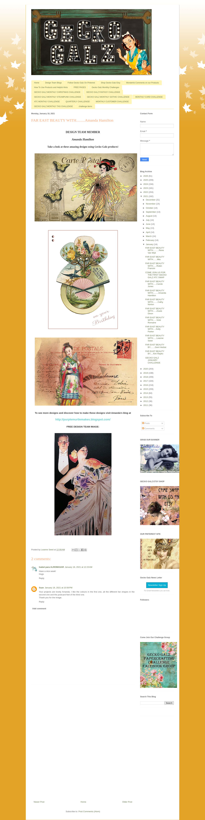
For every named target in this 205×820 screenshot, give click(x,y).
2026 (146, 176)
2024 (146, 184)
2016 (146, 385)
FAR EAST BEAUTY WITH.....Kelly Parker (154, 329)
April (148, 232)
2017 (146, 381)
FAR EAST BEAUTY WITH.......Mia (154, 258)
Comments (148, 428)
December (151, 200)
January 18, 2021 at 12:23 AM (78, 567)
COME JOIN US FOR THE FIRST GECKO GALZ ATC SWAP (156, 275)
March (149, 236)
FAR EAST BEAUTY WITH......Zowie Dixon (154, 311)
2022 (146, 192)
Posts (146, 423)
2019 (146, 373)
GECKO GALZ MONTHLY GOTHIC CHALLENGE (108, 97)
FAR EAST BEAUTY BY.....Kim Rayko (154, 352)
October (150, 208)
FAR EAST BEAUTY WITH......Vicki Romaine (154, 320)
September (151, 212)
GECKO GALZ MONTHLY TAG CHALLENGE (53, 106)
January (150, 244)
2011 (146, 405)
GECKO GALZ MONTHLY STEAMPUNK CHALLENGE (57, 97)
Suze (41, 587)
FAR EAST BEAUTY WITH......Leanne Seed (154, 338)
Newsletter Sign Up (157, 585)
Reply (41, 578)
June (148, 224)
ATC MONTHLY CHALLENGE (47, 101)
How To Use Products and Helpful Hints (51, 87)
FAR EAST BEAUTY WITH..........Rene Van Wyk (154, 250)
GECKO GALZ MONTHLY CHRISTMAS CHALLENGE (57, 92)
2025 (146, 180)
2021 (146, 196)
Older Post (127, 802)
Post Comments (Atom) (89, 811)
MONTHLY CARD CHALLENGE (149, 97)
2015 (146, 389)
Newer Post (39, 802)
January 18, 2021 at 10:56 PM (58, 587)
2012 (146, 401)
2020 (146, 369)
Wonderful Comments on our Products (142, 83)
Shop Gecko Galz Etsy (110, 83)
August (149, 216)
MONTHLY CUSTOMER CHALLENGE (112, 101)
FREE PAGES (80, 87)
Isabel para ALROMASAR (51, 567)
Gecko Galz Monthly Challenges (105, 87)
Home (36, 83)
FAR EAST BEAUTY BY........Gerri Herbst (155, 345)
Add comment (39, 608)
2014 (146, 393)
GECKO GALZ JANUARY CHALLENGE (152, 360)
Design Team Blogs (53, 83)
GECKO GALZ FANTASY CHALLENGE (103, 92)
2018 (146, 377)
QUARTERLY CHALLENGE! (78, 101)
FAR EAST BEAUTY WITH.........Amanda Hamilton (155, 293)
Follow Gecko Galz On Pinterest (81, 83)
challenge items (85, 106)
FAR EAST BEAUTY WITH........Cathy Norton (154, 302)
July (148, 220)
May (148, 228)
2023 (146, 188)
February (150, 240)
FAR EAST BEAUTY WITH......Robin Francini (154, 265)
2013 (146, 397)
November (151, 204)
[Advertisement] (83, 741)
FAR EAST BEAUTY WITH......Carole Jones (154, 284)
